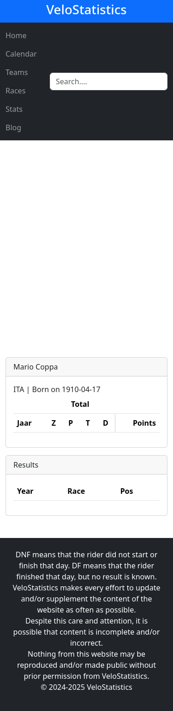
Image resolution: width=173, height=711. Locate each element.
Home (16, 35)
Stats (14, 109)
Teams (17, 72)
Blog (13, 127)
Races (15, 91)
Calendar (21, 54)
